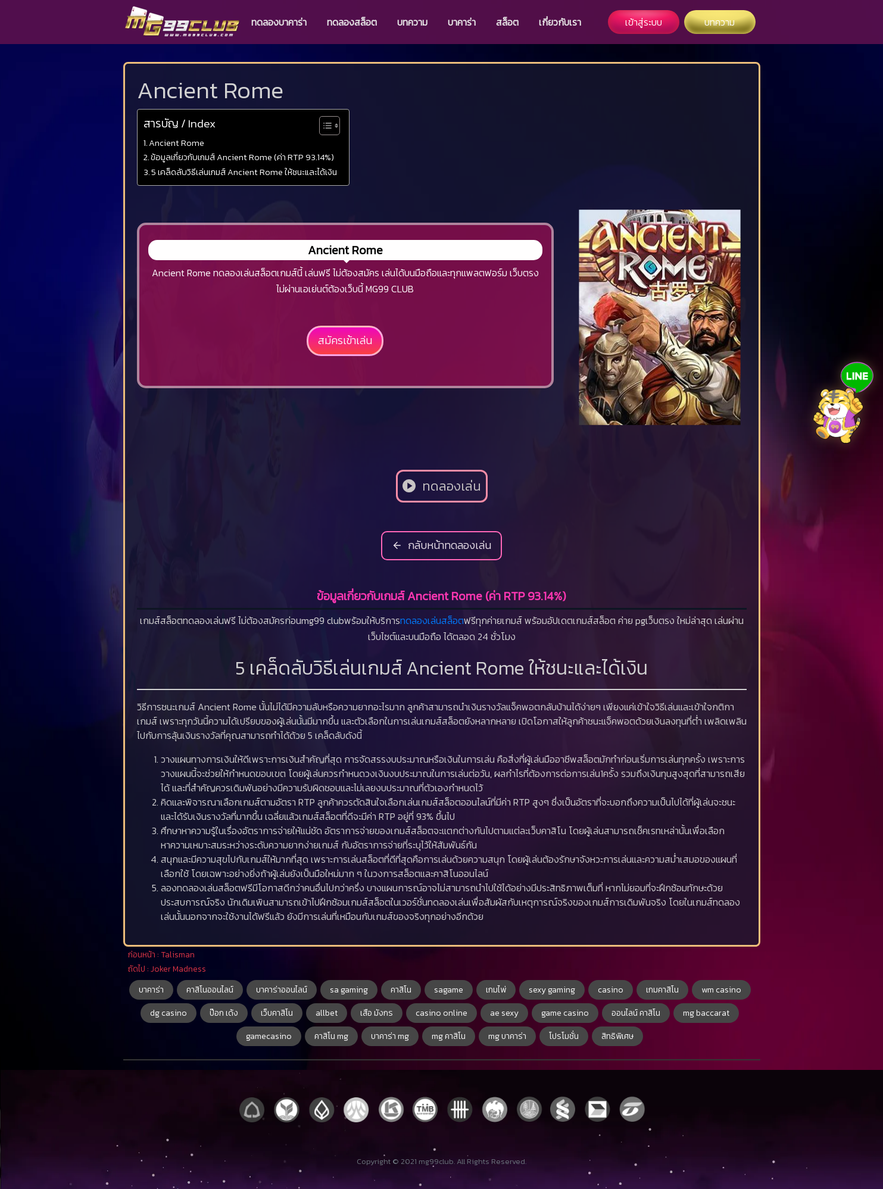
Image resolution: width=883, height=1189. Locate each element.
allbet (327, 1013)
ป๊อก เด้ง (224, 1013)
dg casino (168, 1013)
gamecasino (269, 1036)
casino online (441, 1013)
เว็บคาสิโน (277, 1013)
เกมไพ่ (496, 990)
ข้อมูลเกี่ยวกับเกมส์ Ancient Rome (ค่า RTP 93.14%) (242, 157)
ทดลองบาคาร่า (279, 22)
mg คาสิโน (449, 1036)
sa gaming (349, 990)
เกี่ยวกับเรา (560, 22)
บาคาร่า (462, 22)
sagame (448, 990)
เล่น (434, 620)
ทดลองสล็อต (352, 22)
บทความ (412, 22)
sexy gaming (552, 990)
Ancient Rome (176, 142)
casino (610, 990)
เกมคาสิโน (662, 990)
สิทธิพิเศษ (617, 1036)
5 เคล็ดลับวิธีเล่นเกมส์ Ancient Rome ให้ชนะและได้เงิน (244, 172)
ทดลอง (414, 620)
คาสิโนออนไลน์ (209, 990)
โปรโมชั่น (564, 1036)
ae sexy (504, 1013)
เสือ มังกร (376, 1013)
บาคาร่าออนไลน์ (281, 990)
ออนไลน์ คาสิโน (635, 1013)
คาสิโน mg (331, 1036)
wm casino (721, 990)
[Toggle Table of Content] (323, 126)
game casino (565, 1013)
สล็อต (507, 22)
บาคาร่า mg (390, 1036)
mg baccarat (706, 1013)
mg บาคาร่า (507, 1036)
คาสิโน (401, 990)
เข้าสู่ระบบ (643, 22)
